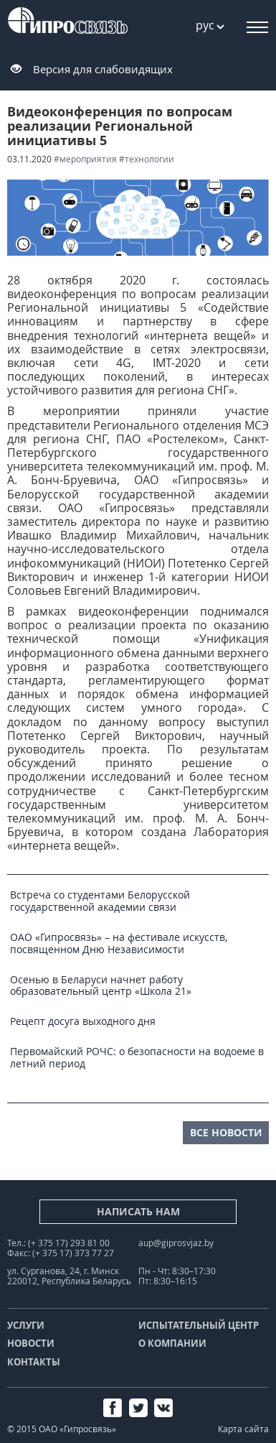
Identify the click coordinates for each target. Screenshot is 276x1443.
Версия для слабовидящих (103, 69)
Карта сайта (243, 1429)
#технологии (146, 159)
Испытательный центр (198, 1325)
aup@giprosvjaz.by (176, 1243)
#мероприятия (85, 159)
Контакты (33, 1361)
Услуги (25, 1325)
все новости (226, 1132)
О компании (172, 1343)
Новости (30, 1343)
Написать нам (138, 1211)
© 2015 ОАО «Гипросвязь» (61, 1429)
